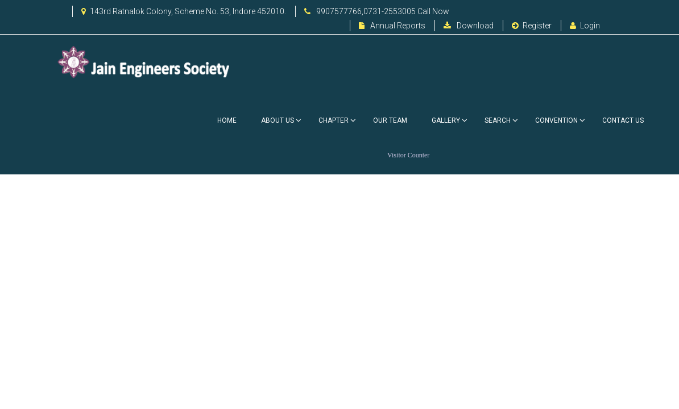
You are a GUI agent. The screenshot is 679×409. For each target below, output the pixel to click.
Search (498, 120)
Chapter (333, 120)
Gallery (446, 120)
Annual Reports (392, 25)
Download (469, 25)
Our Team (390, 120)
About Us (277, 120)
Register (532, 25)
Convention (556, 120)
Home (227, 120)
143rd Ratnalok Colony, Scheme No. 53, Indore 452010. (183, 11)
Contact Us (623, 120)
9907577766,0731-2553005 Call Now (376, 11)
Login (585, 25)
